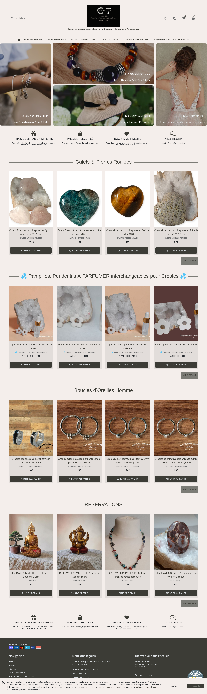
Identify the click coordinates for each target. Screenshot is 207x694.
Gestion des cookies (80, 673)
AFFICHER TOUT (189, 261)
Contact (13, 669)
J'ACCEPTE (196, 686)
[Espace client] (174, 18)
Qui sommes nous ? (17, 673)
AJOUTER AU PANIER (31, 250)
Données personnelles (81, 677)
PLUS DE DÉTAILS (31, 593)
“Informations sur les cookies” (110, 687)
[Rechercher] (12, 18)
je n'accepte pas (172, 686)
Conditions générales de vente (22, 676)
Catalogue (14, 665)
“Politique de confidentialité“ (147, 687)
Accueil (12, 661)
